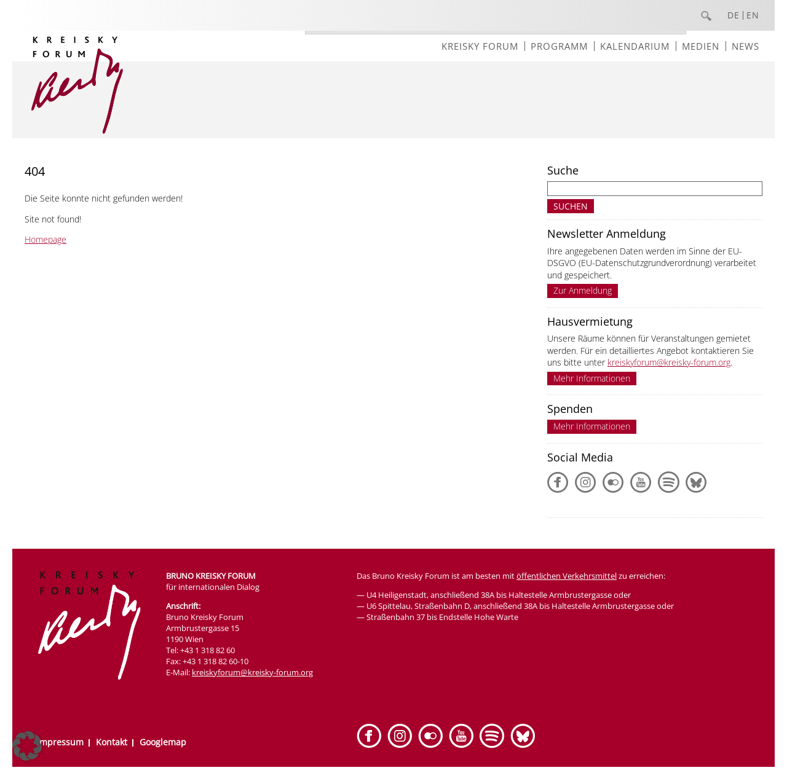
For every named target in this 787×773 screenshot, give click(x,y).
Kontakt (111, 742)
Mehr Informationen (591, 378)
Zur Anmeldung (582, 290)
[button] (27, 746)
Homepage (45, 239)
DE (733, 15)
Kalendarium (635, 46)
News (745, 46)
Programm (559, 46)
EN (752, 15)
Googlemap (163, 742)
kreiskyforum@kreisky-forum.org (668, 362)
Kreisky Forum (479, 46)
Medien (700, 46)
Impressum (60, 742)
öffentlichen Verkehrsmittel (566, 575)
